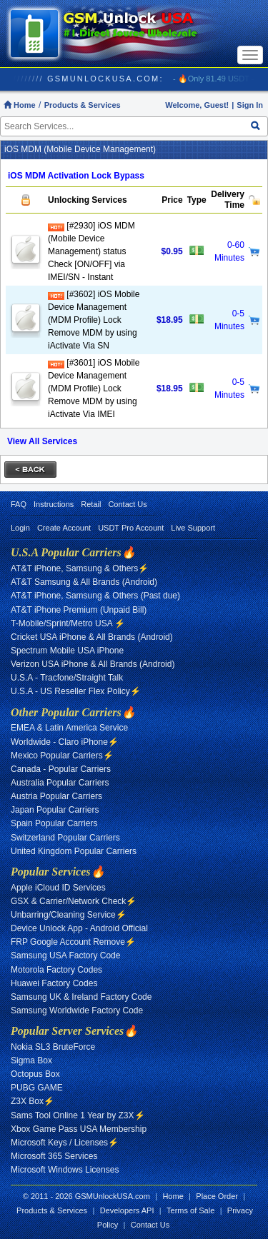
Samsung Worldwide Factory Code (77, 1010)
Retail (91, 504)
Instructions (54, 504)
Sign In (250, 105)
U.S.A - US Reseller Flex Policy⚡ (76, 691)
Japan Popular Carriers (55, 810)
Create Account (64, 527)
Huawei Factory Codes (54, 983)
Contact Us (127, 504)
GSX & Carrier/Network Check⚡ (74, 901)
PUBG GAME (37, 1088)
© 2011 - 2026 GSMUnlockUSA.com (86, 1196)
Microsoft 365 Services (54, 1156)
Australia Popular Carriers (60, 783)
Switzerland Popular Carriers (65, 838)
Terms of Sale (190, 1210)
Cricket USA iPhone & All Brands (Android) (92, 637)
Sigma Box (31, 1060)
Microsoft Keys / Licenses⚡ (65, 1143)
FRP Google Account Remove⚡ (73, 942)
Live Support (193, 527)
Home (20, 105)
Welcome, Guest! (197, 105)
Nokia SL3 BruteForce (53, 1047)
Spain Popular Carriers (54, 823)
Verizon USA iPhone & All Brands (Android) (92, 664)
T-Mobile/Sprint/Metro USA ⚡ (68, 623)
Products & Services (82, 105)
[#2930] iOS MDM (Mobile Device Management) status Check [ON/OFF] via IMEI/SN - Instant (91, 251)
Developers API (127, 1210)
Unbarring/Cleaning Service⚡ (68, 915)
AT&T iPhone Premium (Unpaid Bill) (79, 610)
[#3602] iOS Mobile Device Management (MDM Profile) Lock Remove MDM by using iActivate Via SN (93, 320)
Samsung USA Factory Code (65, 955)
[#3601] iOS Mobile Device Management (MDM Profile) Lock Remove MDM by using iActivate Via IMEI (93, 388)
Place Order (217, 1196)
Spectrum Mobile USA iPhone (67, 651)
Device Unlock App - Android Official (79, 928)
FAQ (18, 504)
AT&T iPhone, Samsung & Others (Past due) (95, 596)
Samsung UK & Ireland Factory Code (81, 997)
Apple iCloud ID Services (58, 888)
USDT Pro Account (131, 527)
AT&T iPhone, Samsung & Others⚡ (80, 568)
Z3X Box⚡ (32, 1101)
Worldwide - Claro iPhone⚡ (65, 742)
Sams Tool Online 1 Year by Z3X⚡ (78, 1115)
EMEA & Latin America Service (69, 728)
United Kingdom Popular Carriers (74, 851)
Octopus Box (35, 1074)
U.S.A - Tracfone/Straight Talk (67, 678)
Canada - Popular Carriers (61, 769)
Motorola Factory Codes (56, 970)
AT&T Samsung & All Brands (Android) (84, 582)
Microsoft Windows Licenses (65, 1170)
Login (20, 527)
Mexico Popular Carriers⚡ (62, 756)
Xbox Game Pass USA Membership (79, 1129)
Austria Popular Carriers (56, 796)
